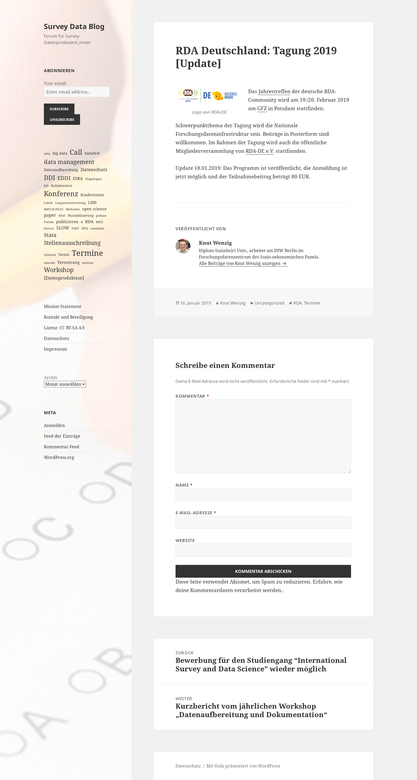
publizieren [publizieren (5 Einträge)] (67, 221)
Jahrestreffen (274, 91)
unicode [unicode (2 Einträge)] (49, 263)
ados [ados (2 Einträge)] (47, 153)
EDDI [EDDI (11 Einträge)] (63, 178)
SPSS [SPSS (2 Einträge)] (84, 228)
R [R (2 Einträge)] (82, 222)
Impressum (55, 349)
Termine (312, 303)
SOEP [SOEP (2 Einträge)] (75, 228)
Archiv (50, 377)
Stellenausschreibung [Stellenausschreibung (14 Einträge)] (72, 243)
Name (184, 485)
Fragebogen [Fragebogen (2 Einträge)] (93, 179)
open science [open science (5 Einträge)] (94, 208)
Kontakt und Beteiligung (68, 317)
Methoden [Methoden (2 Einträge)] (73, 209)
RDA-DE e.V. (260, 150)
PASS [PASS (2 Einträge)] (62, 215)
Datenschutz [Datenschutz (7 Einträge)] (94, 169)
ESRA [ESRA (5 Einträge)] (78, 178)
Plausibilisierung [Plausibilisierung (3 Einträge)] (81, 215)
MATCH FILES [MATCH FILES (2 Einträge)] (53, 209)
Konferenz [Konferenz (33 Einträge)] (61, 193)
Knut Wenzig (232, 303)
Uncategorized (269, 303)
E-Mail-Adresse (196, 513)
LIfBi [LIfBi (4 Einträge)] (92, 202)
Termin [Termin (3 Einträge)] (63, 254)
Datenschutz (56, 338)
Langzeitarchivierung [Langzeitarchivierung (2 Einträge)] (70, 203)
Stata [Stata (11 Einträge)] (50, 235)
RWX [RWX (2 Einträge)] (99, 222)
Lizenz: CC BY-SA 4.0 (64, 328)
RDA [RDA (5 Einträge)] (89, 221)
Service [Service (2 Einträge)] (49, 228)
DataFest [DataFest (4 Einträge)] (92, 153)
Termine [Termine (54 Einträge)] (87, 253)
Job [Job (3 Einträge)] (46, 185)
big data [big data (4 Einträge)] (60, 153)
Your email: (55, 83)
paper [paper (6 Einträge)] (50, 215)
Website (185, 540)
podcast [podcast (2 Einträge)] (101, 215)
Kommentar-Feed (61, 447)
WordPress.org (59, 457)
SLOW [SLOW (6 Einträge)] (62, 228)
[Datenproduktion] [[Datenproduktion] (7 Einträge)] (64, 278)
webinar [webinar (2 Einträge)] (88, 263)
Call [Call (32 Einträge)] (76, 152)
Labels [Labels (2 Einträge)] (48, 203)
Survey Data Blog (74, 26)
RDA (297, 303)
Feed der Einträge (62, 436)
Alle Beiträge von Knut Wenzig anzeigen (240, 263)
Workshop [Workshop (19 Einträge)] (59, 270)
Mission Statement (62, 306)
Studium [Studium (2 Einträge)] (50, 255)
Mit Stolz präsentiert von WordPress (243, 766)
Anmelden (54, 425)
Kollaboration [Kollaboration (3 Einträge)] (61, 185)
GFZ (262, 108)
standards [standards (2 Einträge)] (97, 228)
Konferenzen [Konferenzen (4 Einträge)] (92, 194)
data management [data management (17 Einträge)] (69, 162)
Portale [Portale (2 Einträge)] (49, 222)
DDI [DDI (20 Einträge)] (49, 177)
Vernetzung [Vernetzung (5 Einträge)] (68, 262)
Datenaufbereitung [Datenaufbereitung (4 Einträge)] (61, 169)
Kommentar (192, 396)
